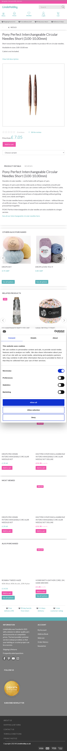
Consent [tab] (11, 338)
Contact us (9, 729)
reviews (20, 132)
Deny (33, 417)
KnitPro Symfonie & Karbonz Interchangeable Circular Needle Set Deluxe (50, 456)
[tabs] (58, 15)
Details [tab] (33, 338)
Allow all (33, 402)
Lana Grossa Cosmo (45, 328)
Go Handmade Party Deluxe (16, 328)
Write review (36, 132)
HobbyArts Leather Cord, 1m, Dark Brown (50, 581)
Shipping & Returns (10, 649)
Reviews (29, 166)
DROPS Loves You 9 (44, 267)
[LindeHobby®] (10, 6)
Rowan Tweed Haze (11, 580)
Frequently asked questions (13, 653)
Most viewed (8, 480)
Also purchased (10, 543)
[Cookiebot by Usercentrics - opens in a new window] (54, 331)
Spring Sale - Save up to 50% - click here (12, 1)
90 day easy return (42, 22)
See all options (8, 282)
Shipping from (8, 22)
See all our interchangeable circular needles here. (21, 216)
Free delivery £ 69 (26, 22)
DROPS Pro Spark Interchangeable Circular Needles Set (15, 456)
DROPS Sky (6, 267)
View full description (10, 59)
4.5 (14, 22)
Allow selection (33, 410)
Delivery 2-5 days (58, 22)
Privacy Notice (10, 738)
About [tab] (55, 338)
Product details (12, 166)
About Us (8, 720)
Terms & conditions (12, 734)
